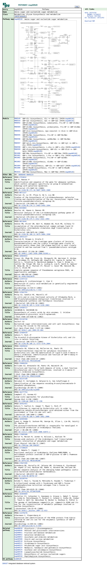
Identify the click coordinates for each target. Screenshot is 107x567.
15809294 (23, 364)
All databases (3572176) (94, 18)
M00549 (17, 119)
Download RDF (90, 21)
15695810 (23, 346)
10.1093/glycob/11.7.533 (29, 290)
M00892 (17, 123)
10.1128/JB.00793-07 (27, 476)
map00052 (18, 535)
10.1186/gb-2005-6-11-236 (30, 401)
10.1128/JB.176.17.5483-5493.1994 (34, 206)
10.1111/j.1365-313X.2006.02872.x (34, 432)
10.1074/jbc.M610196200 (29, 461)
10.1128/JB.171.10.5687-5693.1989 (34, 190)
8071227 (22, 193)
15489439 (23, 333)
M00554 (17, 121)
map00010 (18, 529)
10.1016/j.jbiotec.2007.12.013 (32, 511)
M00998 (17, 147)
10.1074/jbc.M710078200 (29, 492)
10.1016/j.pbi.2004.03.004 (30, 330)
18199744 (23, 479)
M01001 (17, 156)
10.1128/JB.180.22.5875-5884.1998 (34, 234)
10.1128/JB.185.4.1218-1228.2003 (33, 305)
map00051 (18, 533)
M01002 (17, 158)
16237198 (23, 379)
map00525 (18, 550)
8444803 (22, 208)
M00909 (17, 127)
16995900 (23, 419)
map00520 (18, 19)
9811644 (22, 222)
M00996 (17, 139)
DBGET (5, 564)
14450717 (23, 308)
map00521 (18, 544)
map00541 (18, 554)
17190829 (23, 448)
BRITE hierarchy (20, 16)
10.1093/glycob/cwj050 (28, 390)
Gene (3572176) (91, 13)
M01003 (17, 162)
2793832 (22, 177)
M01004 (17, 166)
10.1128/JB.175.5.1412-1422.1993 (33, 219)
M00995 (17, 135)
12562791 (23, 292)
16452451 (23, 404)
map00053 (18, 537)
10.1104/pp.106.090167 (28, 445)
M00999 (17, 149)
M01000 (17, 153)
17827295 (23, 463)
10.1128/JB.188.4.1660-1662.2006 (33, 417)
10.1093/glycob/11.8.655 (29, 526)
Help (76, 6)
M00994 (17, 131)
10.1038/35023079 (26, 277)
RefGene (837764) (94, 16)
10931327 (23, 237)
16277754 (23, 392)
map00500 (18, 539)
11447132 (23, 279)
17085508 (23, 435)
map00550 (18, 556)
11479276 (23, 513)
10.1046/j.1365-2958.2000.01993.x (34, 254)
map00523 (18, 546)
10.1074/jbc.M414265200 (29, 361)
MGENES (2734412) (94, 14)
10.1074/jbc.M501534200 (29, 376)
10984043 (23, 256)
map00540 (18, 552)
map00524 (18, 548)
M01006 (17, 168)
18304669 (23, 494)
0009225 (30, 175)
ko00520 (17, 559)
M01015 (17, 172)
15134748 (23, 319)
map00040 (18, 531)
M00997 (17, 143)
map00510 (18, 541)
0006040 (21, 175)
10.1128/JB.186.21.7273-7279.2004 (34, 344)
